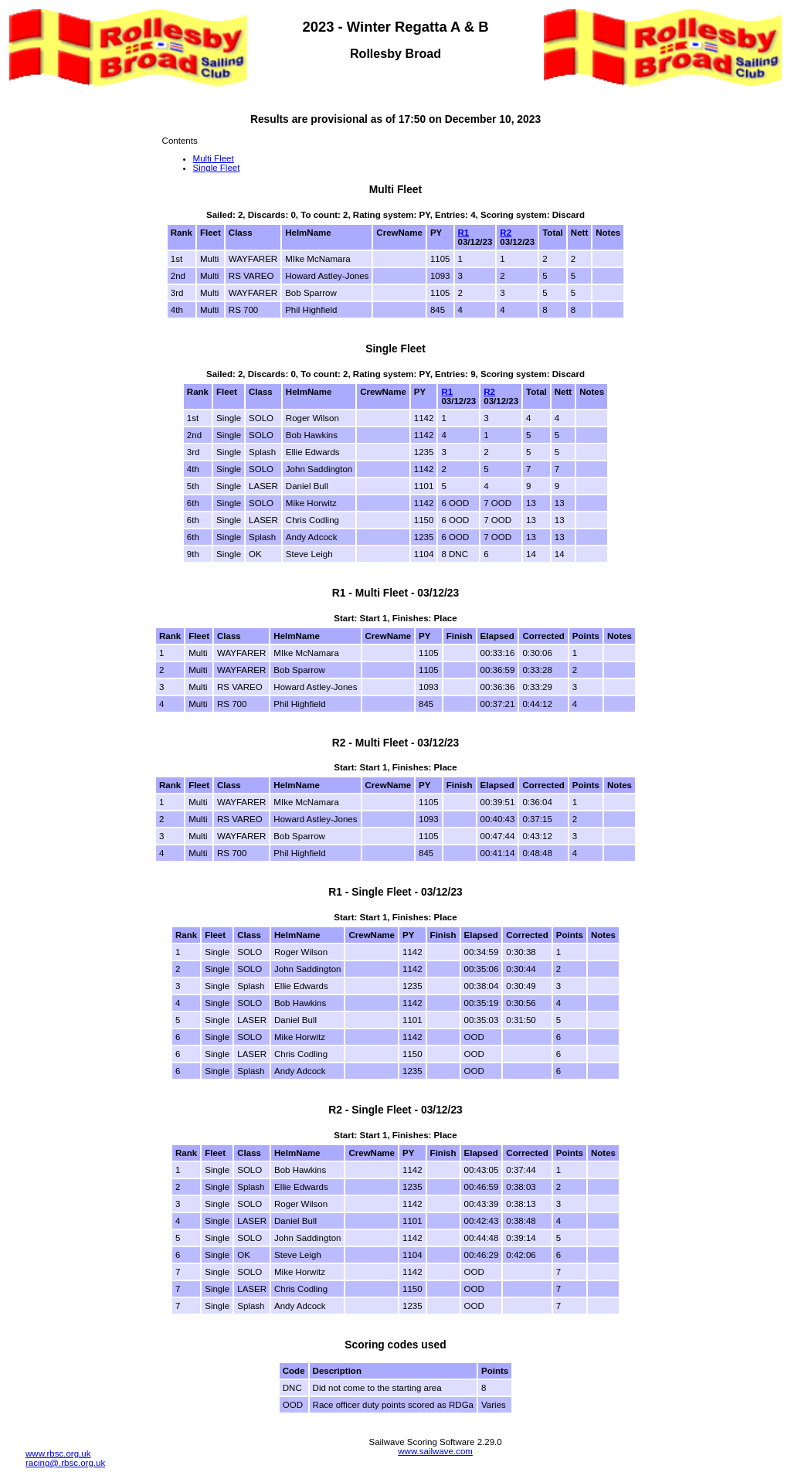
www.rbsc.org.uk (57, 1453)
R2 (505, 232)
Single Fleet (216, 167)
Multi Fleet (213, 158)
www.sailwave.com (435, 1451)
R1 (464, 232)
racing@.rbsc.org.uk (65, 1462)
